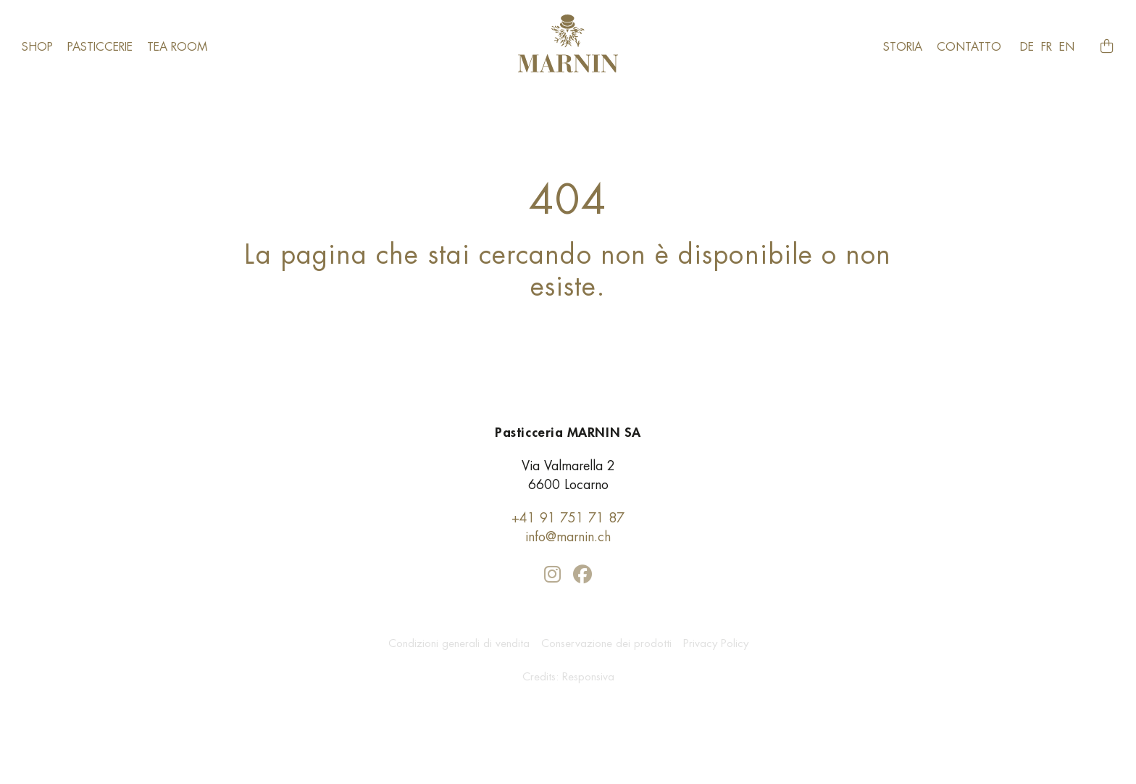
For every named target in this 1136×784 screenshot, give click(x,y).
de (1027, 46)
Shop (37, 46)
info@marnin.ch (568, 536)
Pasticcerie (100, 46)
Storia (902, 46)
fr (1046, 46)
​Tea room (177, 46)
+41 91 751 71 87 (568, 517)
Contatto (969, 46)
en (1066, 46)
